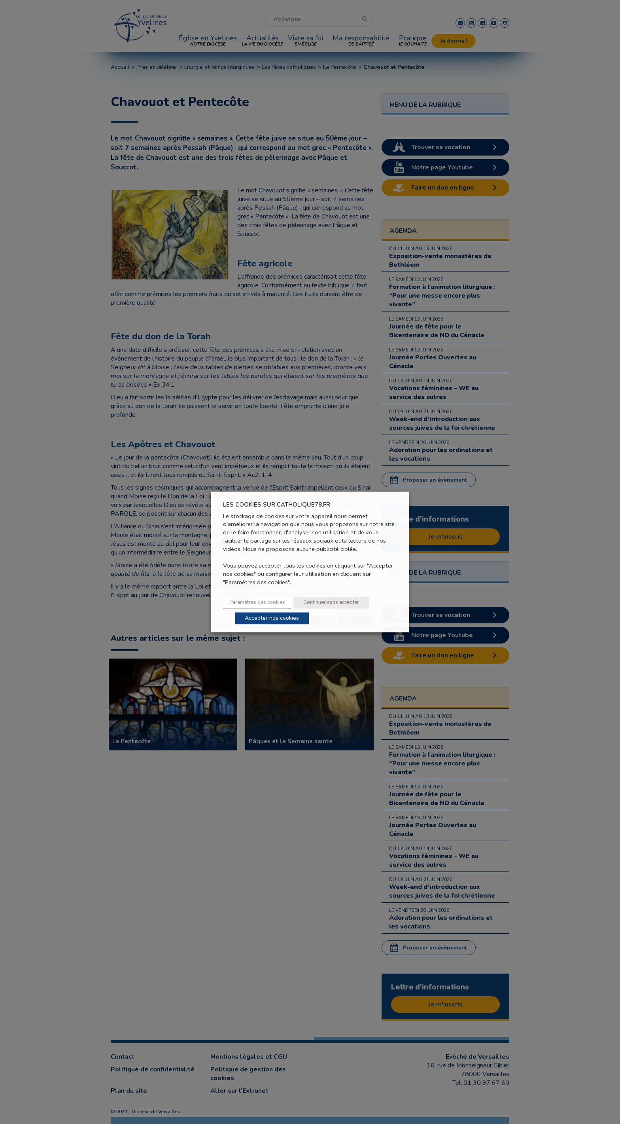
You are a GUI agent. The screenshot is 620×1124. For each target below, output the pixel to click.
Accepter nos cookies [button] (272, 618)
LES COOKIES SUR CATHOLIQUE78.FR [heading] (276, 504)
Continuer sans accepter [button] (331, 602)
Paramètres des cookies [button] (257, 602)
